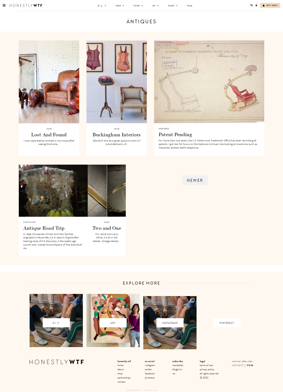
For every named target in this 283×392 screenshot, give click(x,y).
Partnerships (123, 377)
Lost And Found (49, 134)
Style (120, 5)
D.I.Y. (102, 5)
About (120, 369)
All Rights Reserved (209, 373)
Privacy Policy (207, 369)
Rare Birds (164, 129)
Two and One (106, 228)
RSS (173, 373)
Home (138, 5)
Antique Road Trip (44, 228)
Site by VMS (149, 390)
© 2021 (204, 377)
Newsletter (177, 365)
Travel (173, 5)
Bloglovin (177, 369)
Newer (195, 180)
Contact (121, 381)
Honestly (242, 365)
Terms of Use (206, 365)
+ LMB (155, 390)
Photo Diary (29, 222)
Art (156, 5)
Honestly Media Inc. (133, 390)
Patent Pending (175, 134)
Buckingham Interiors (117, 134)
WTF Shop (270, 5)
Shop (189, 5)
